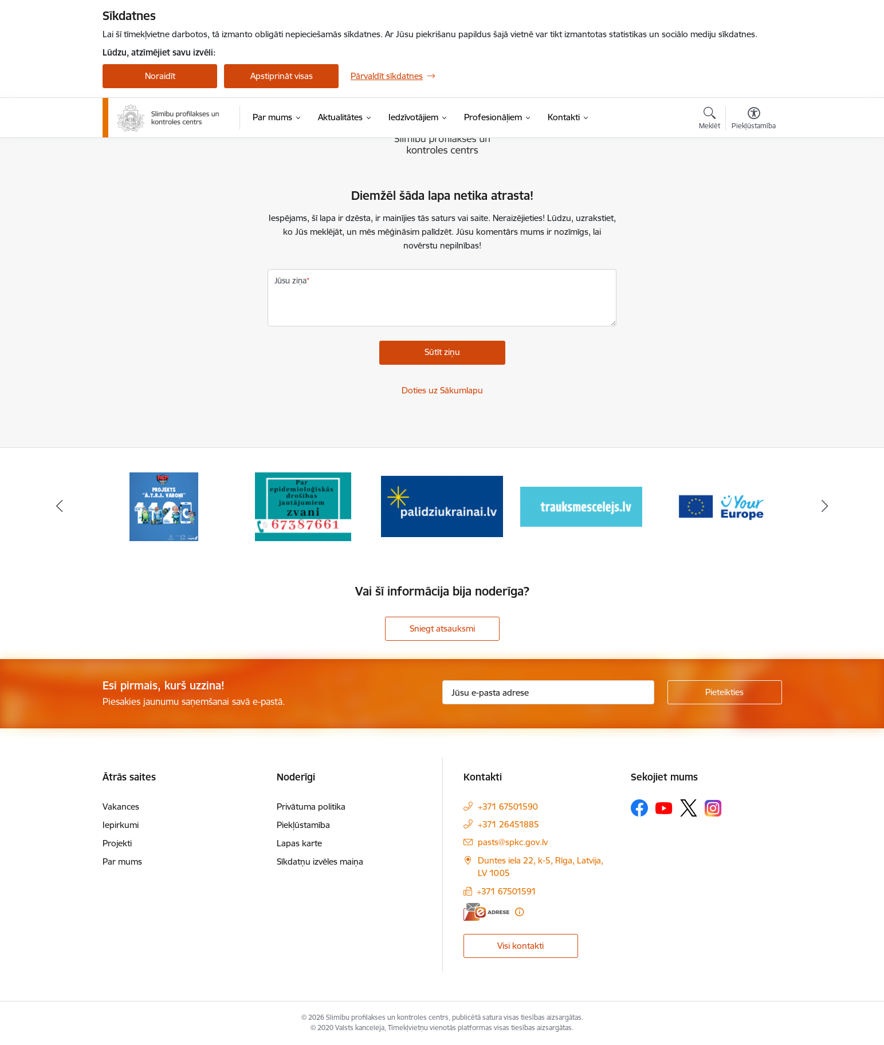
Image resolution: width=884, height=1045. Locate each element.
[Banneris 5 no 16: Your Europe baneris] (720, 505)
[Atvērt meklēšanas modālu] (709, 119)
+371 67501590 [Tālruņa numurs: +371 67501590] (508, 806)
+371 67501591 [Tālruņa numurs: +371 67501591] (506, 891)
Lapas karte (299, 843)
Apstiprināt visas (281, 75)
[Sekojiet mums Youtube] (664, 807)
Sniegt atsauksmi (442, 628)
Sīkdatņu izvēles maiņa (320, 861)
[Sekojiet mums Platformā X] (688, 808)
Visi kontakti (520, 945)
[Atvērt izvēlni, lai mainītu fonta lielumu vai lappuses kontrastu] (753, 119)
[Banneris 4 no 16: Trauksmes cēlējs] (581, 505)
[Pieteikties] (724, 692)
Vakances (121, 806)
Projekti (117, 843)
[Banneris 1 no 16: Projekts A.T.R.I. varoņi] (163, 505)
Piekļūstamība (303, 824)
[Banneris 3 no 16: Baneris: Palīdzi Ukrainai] (442, 505)
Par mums (122, 861)
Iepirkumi (121, 824)
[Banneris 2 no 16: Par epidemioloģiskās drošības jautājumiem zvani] (303, 505)
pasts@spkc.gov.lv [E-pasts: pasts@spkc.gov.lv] (513, 842)
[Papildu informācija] (519, 912)
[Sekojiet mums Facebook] (639, 808)
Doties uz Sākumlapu (442, 390)
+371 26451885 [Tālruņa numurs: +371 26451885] (508, 824)
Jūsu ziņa (290, 280)
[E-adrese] (486, 911)
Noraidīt (160, 75)
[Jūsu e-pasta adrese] (548, 692)
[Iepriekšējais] (60, 506)
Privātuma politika (311, 806)
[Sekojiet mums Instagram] (713, 808)
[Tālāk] (825, 506)
